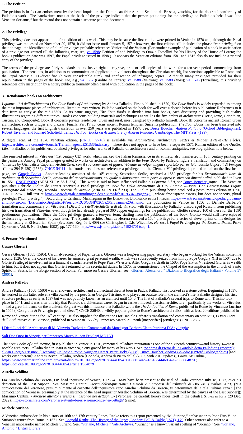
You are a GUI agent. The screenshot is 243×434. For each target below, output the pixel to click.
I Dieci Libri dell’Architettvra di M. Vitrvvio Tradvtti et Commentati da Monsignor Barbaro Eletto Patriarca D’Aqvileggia (95, 328)
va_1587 (86, 80)
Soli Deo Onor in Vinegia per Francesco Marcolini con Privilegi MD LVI (57, 336)
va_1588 (134, 80)
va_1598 (93, 52)
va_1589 (166, 80)
